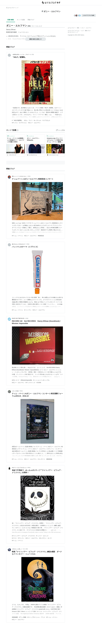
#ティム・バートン (17, 235)
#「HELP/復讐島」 (17, 120)
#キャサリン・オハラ (45, 538)
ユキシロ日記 (15, 391)
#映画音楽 (41, 235)
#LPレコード (16, 380)
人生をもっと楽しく (17, 549)
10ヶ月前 (25, 549)
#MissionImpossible (26, 380)
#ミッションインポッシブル (41, 380)
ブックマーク (11, 136)
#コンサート (41, 459)
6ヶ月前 (32, 54)
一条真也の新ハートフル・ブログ (20, 54)
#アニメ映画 (22, 617)
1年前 (29, 176)
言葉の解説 (10, 19)
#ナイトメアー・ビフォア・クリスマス (23, 536)
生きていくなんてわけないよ (19, 467)
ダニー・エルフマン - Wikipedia (33, 139)
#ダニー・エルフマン (34, 122)
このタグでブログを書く (88, 15)
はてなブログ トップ (12, 7)
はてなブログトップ (73, 32)
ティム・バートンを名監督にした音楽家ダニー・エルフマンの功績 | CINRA (15, 140)
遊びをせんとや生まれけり (18, 244)
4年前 (28, 244)
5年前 (21, 391)
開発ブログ (88, 30)
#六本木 (38, 382)
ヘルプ (82, 30)
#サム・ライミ (28, 120)
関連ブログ (31, 19)
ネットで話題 (21, 19)
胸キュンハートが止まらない (19, 176)
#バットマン (27, 310)
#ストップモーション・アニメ (36, 617)
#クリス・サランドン (18, 538)
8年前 (29, 467)
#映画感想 (15, 617)
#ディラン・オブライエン (19, 122)
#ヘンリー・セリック (42, 536)
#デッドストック (30, 382)
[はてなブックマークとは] (17, 130)
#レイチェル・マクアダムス (42, 120)
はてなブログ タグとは (73, 30)
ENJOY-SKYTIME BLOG (18, 318)
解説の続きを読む (35, 39)
